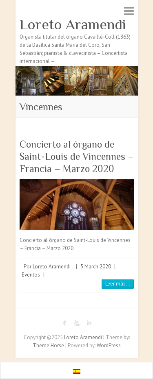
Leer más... (117, 283)
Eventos (31, 274)
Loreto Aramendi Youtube (77, 323)
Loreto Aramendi (73, 24)
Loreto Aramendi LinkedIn (89, 323)
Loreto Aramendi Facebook (64, 323)
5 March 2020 (95, 266)
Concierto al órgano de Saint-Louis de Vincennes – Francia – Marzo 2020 (77, 156)
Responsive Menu (129, 11)
